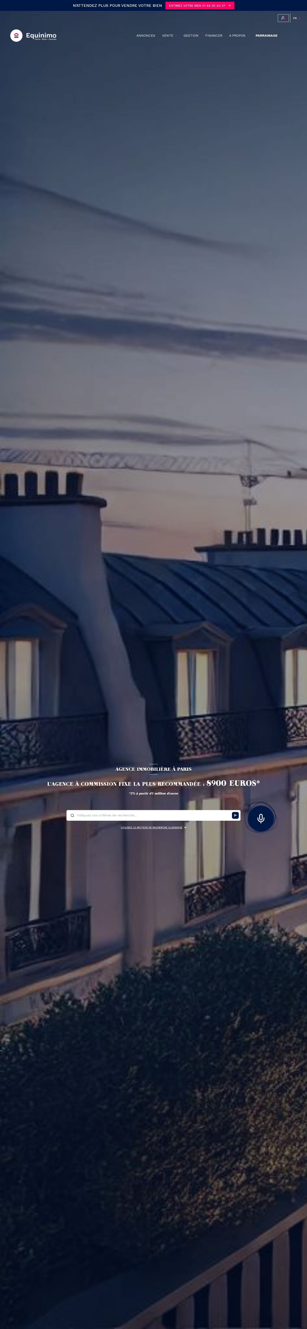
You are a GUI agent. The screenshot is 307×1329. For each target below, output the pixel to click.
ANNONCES (145, 35)
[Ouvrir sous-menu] (176, 35)
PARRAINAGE (267, 35)
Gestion (191, 35)
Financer (213, 35)
